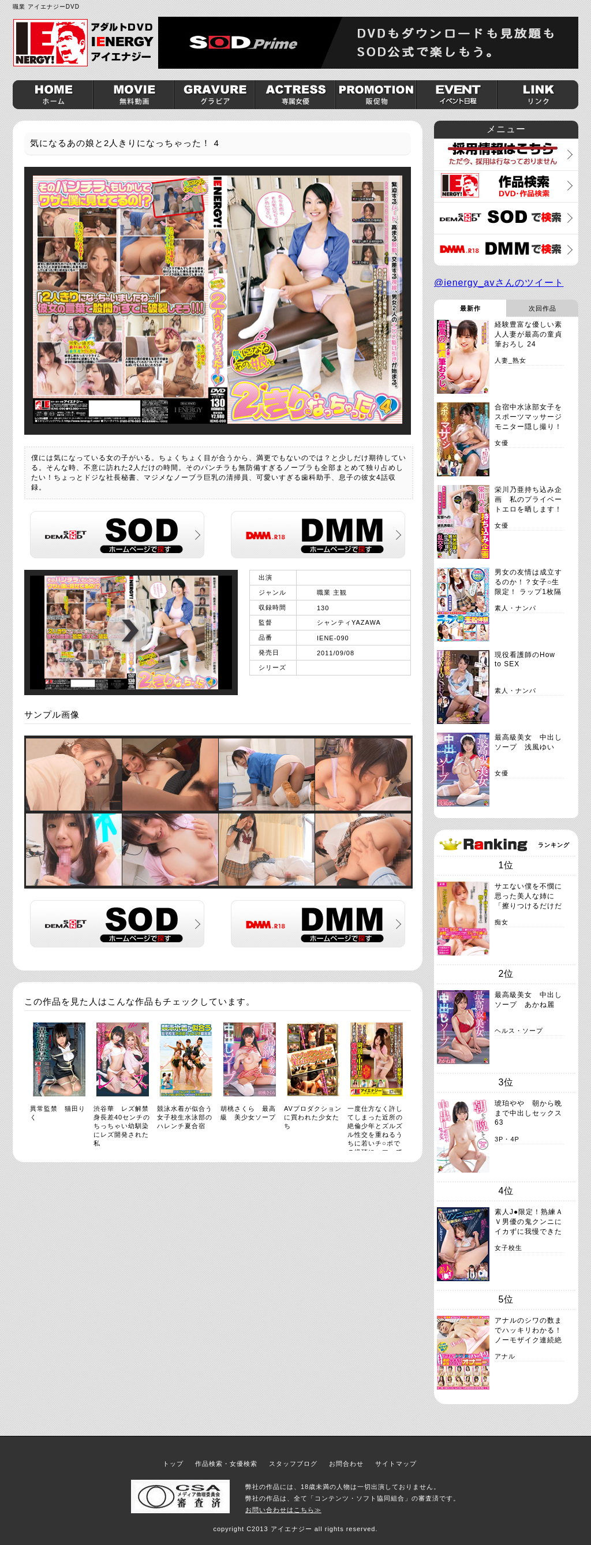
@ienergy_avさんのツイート (499, 283)
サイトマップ (396, 1463)
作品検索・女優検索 (226, 1463)
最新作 (470, 308)
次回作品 (542, 308)
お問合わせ (346, 1463)
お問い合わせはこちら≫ (283, 1509)
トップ (173, 1463)
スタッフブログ (293, 1463)
